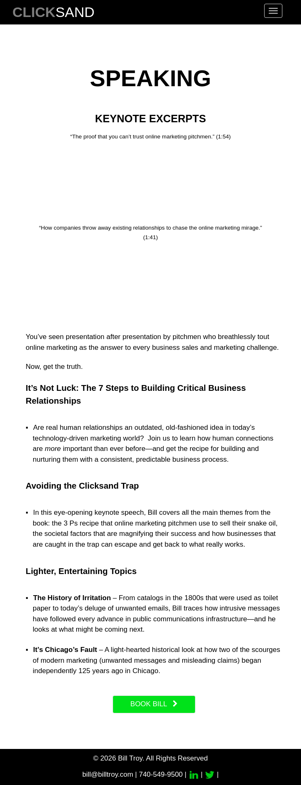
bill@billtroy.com (107, 774)
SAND (53, 12)
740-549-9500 (161, 774)
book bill (154, 704)
